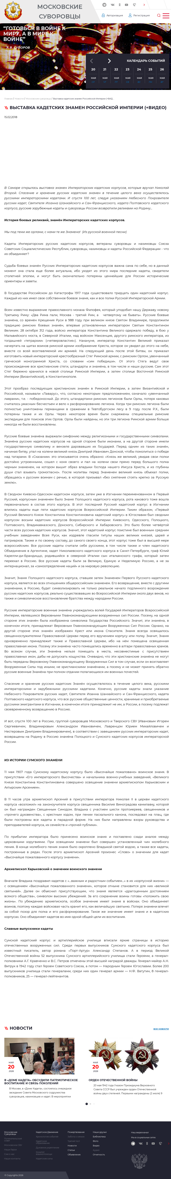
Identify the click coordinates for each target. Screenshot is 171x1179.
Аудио (96, 1150)
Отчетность (99, 1155)
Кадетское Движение (47, 1132)
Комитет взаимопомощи (44, 1153)
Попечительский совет (13, 1140)
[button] (144, 5)
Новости (72, 1146)
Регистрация (141, 15)
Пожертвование (76, 1132)
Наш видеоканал (140, 1132)
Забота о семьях (76, 1137)
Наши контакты (12, 1159)
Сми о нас (9, 1154)
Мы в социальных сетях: (143, 1137)
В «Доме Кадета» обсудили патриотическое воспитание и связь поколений (41, 1082)
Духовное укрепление (47, 1148)
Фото (95, 1141)
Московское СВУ (13, 1145)
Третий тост (74, 1141)
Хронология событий (47, 1137)
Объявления (74, 1155)
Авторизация (115, 15)
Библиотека (99, 1137)
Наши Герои (10, 1150)
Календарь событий (146, 61)
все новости (161, 1028)
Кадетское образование (43, 1142)
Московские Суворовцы (59, 11)
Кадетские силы (44, 1159)
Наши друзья (100, 1132)
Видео (96, 1146)
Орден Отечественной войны (113, 1080)
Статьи (71, 1150)
